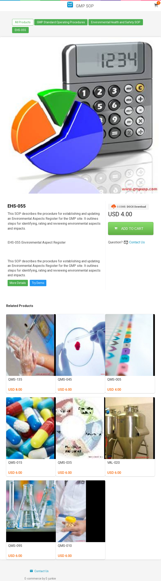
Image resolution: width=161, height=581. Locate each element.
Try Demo (38, 283)
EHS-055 (20, 30)
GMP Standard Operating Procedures (61, 22)
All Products (23, 22)
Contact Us (137, 242)
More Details (18, 283)
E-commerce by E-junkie (40, 578)
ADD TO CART (128, 228)
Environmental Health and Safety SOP (115, 22)
